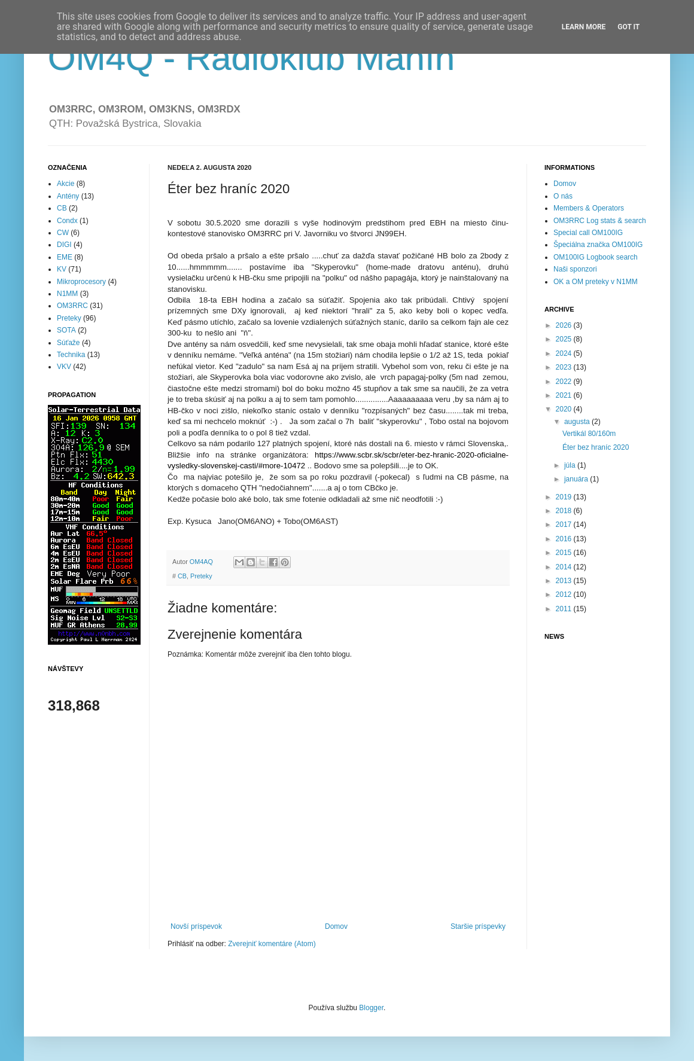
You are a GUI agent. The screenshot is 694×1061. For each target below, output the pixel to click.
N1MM (67, 293)
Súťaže (68, 343)
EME (64, 257)
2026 (565, 325)
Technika (71, 354)
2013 (565, 581)
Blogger (371, 1008)
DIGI (64, 244)
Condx (67, 221)
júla (570, 465)
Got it (628, 27)
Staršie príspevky (478, 926)
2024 (565, 353)
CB (182, 576)
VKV (64, 366)
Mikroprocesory (81, 282)
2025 (565, 339)
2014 (565, 567)
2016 (565, 539)
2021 (565, 395)
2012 (565, 594)
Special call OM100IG (588, 232)
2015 (565, 552)
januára (577, 479)
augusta (578, 421)
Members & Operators (588, 208)
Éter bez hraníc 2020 (595, 447)
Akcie (65, 183)
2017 (565, 524)
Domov (336, 926)
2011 (565, 609)
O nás (563, 196)
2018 (565, 511)
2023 (565, 367)
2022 (565, 381)
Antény (68, 196)
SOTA (66, 330)
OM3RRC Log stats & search (599, 221)
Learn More (584, 27)
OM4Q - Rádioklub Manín (251, 58)
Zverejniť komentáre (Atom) (272, 944)
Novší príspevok (196, 926)
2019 (565, 497)
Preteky (201, 576)
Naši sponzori (575, 269)
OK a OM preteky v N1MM (595, 282)
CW (63, 232)
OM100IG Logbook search (595, 257)
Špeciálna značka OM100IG (598, 244)
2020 (565, 409)
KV (61, 269)
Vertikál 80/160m (589, 433)
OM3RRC (72, 305)
